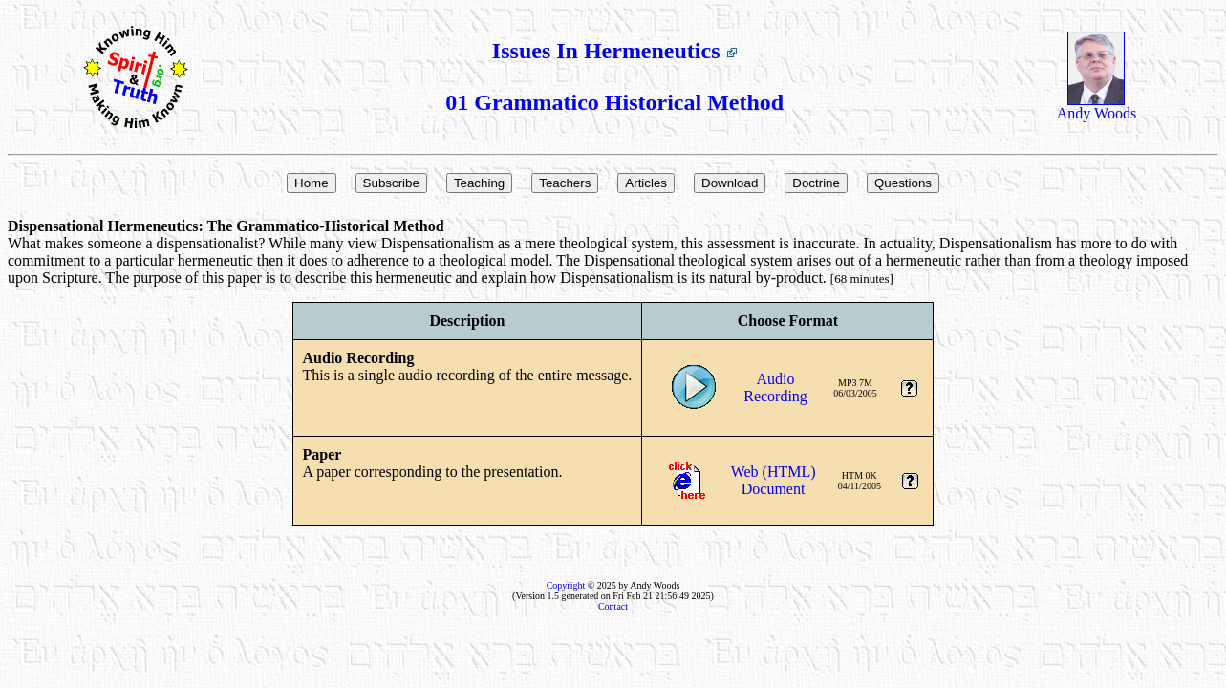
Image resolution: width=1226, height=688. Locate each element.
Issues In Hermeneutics (615, 50)
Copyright (566, 585)
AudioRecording (775, 387)
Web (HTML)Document (773, 480)
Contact (613, 606)
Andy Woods (1096, 106)
